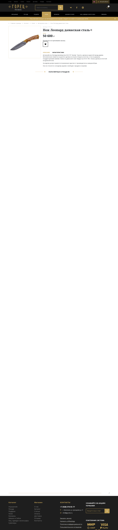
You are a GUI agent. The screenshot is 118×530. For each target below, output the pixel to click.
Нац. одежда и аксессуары (87, 14)
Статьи (22, 1)
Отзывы (42, 1)
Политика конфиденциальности (71, 524)
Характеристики (58, 52)
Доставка (35, 1)
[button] (102, 1)
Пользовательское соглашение (70, 527)
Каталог (16, 1)
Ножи (46, 14)
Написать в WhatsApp (67, 521)
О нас (10, 1)
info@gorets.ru (67, 513)
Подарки (36, 14)
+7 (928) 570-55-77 (67, 507)
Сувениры (104, 14)
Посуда (26, 14)
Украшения (14, 14)
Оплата (28, 1)
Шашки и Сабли (69, 14)
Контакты (48, 1)
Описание (46, 52)
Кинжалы (56, 14)
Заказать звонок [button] (66, 518)
